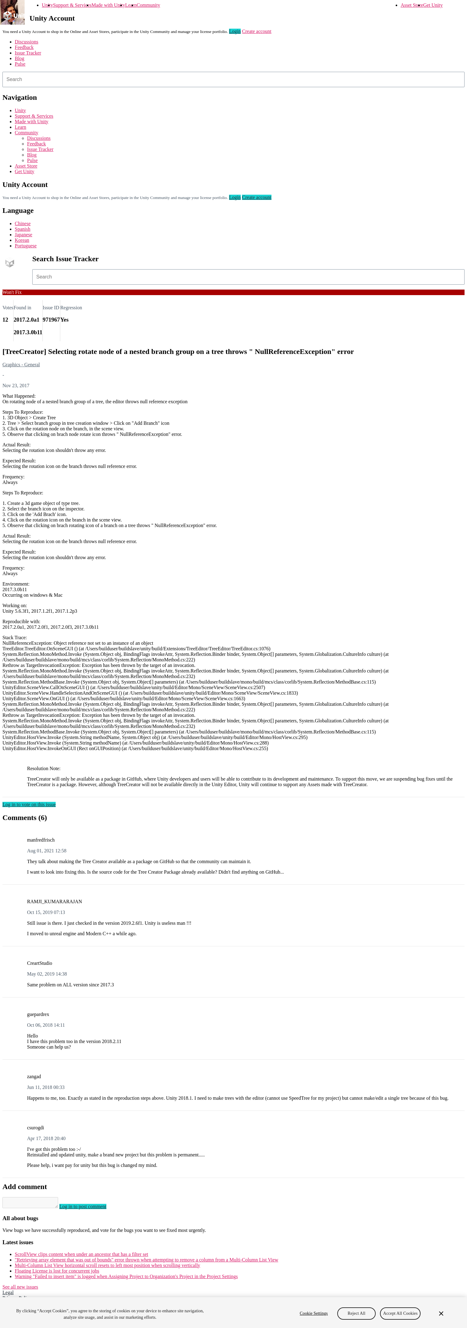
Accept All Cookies (400, 1313)
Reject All (357, 1313)
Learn (131, 5)
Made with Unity (108, 5)
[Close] (441, 1313)
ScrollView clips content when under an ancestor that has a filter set (81, 1256)
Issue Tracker (28, 52)
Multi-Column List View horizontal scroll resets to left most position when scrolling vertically (107, 1267)
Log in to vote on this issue (29, 804)
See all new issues (20, 1288)
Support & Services (72, 5)
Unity (47, 5)
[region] (233, 1312)
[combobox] (233, 79)
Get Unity (433, 5)
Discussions (26, 41)
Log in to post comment (89, 1208)
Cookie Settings (314, 1313)
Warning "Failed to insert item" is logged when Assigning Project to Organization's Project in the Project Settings (126, 1278)
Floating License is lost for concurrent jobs (57, 1272)
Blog (19, 58)
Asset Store (412, 5)
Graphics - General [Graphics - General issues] (21, 364)
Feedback (24, 47)
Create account (256, 31)
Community (148, 5)
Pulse (20, 64)
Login (235, 31)
